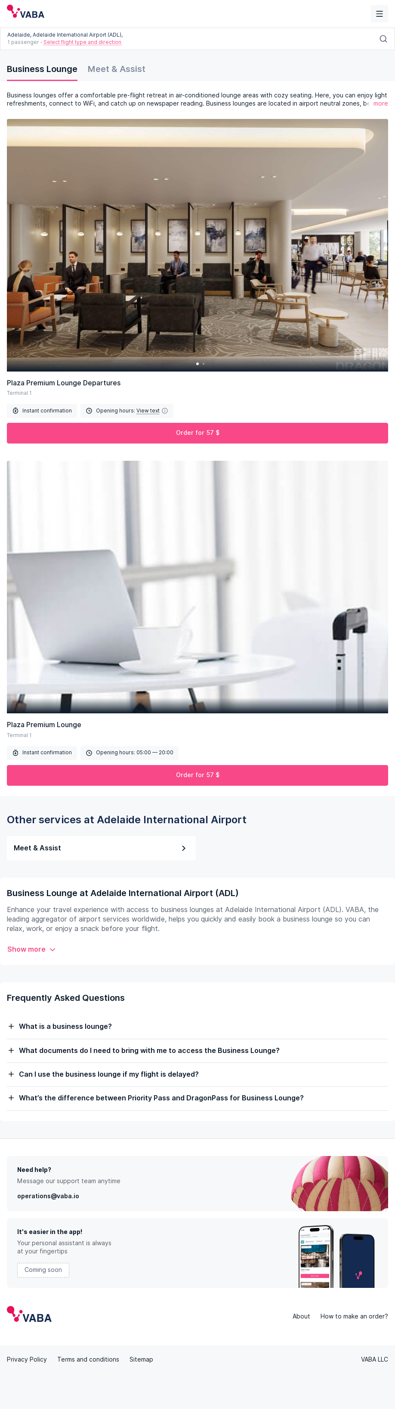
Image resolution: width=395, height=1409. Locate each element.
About (301, 1316)
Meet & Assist (116, 69)
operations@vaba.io (48, 1196)
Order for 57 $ (197, 432)
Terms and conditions (88, 1359)
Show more (31, 949)
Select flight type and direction (82, 42)
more (380, 103)
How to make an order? (354, 1316)
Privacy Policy (27, 1359)
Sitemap (141, 1359)
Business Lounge (42, 69)
